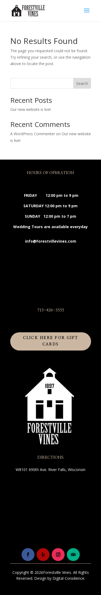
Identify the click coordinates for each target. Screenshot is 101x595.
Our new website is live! (30, 109)
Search (82, 83)
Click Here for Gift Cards (50, 341)
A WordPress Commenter (32, 133)
